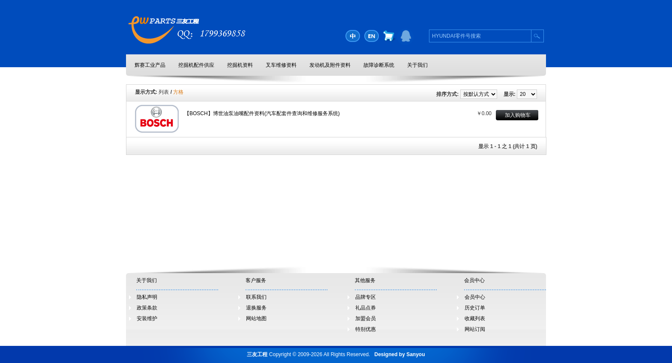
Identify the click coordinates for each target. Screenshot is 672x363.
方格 (178, 92)
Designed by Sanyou (399, 354)
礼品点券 (365, 308)
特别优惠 (365, 329)
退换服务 (256, 308)
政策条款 (147, 308)
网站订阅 (475, 329)
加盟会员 (365, 318)
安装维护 (147, 318)
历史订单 (475, 308)
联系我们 (256, 297)
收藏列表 (475, 318)
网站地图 (256, 318)
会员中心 (475, 297)
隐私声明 (147, 297)
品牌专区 (365, 297)
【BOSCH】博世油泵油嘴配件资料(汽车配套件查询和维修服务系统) (262, 113)
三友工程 (257, 354)
